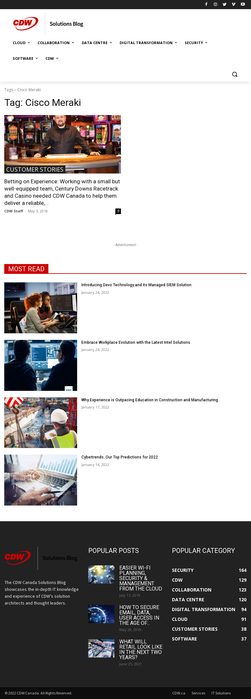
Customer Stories (34, 169)
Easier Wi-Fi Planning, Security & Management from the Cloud (140, 578)
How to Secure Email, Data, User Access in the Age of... (139, 615)
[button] (234, 74)
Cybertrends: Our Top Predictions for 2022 (119, 457)
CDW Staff (13, 210)
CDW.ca (178, 693)
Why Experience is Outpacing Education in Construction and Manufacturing (149, 400)
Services (198, 693)
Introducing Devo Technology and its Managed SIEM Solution (136, 285)
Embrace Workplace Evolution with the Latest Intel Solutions (135, 342)
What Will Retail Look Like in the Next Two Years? (140, 649)
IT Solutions (221, 693)
